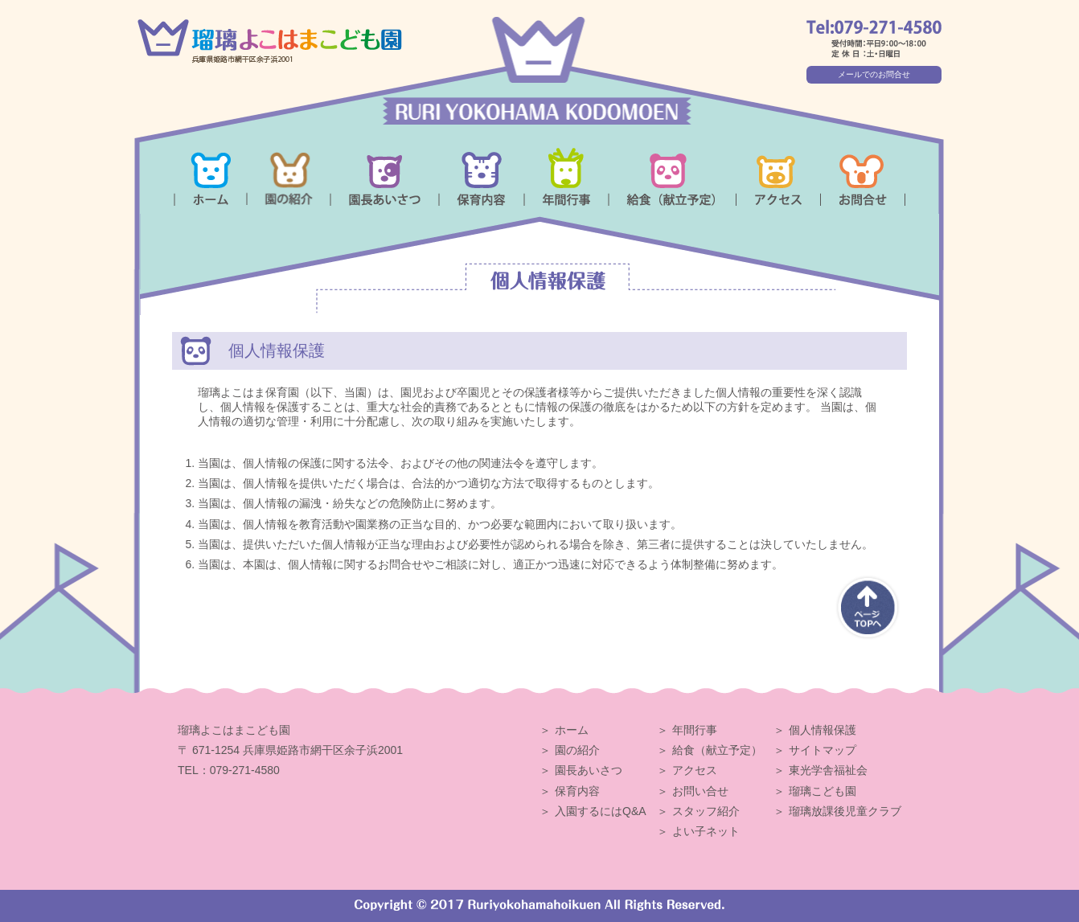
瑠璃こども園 (822, 791)
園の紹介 (577, 750)
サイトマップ (822, 750)
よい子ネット (706, 831)
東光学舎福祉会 (828, 770)
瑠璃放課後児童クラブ (845, 811)
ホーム (572, 729)
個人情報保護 (822, 729)
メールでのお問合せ (874, 74)
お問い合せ (700, 791)
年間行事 (694, 729)
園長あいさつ (588, 770)
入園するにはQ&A (600, 811)
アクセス (694, 770)
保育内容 (577, 791)
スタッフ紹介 (706, 811)
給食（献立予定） (717, 750)
